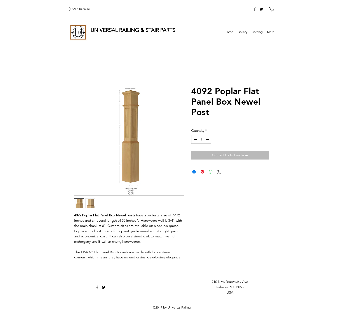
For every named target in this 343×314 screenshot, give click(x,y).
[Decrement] (195, 139)
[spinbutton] (201, 139)
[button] (271, 9)
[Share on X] (219, 171)
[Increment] (208, 139)
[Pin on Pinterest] (202, 171)
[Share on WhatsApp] (210, 171)
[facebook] (255, 9)
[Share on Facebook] (194, 171)
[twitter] (261, 9)
